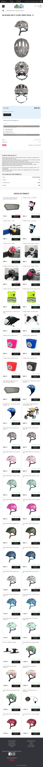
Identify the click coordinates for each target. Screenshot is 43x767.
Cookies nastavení (31, 746)
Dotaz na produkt (21, 134)
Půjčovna (32, 1)
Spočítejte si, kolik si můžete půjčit (34, 145)
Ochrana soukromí (31, 745)
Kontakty (36, 1)
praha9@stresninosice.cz (10, 132)
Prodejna (27, 1)
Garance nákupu (12, 742)
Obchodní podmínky (19, 1)
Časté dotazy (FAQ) (11, 745)
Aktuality (31, 742)
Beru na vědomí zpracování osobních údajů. (10, 127)
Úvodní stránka (3, 10)
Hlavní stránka (12, 1)
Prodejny (11, 746)
